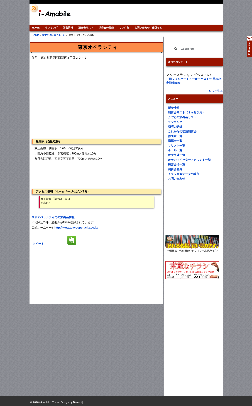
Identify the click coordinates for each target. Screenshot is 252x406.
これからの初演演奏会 (182, 131)
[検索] (194, 49)
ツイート (38, 243)
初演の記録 (175, 126)
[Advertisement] (150, 14)
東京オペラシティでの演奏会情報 (53, 217)
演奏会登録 (175, 169)
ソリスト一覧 (176, 145)
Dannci (77, 402)
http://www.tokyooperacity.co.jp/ (76, 227)
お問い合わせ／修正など (148, 27)
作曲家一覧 (175, 136)
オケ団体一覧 (176, 154)
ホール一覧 (175, 150)
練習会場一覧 (176, 164)
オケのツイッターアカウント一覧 (189, 159)
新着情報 (68, 27)
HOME (36, 27)
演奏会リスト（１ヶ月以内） (186, 112)
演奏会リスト (85, 27)
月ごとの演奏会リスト (182, 117)
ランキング (51, 27)
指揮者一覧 (175, 140)
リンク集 (124, 27)
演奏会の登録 (106, 27)
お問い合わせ (176, 178)
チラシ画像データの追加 (183, 173)
